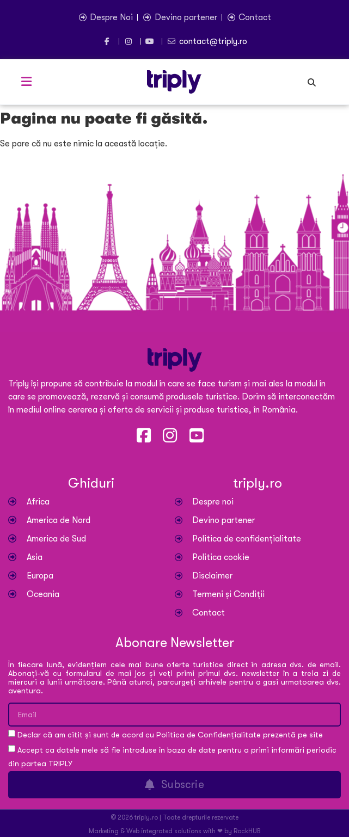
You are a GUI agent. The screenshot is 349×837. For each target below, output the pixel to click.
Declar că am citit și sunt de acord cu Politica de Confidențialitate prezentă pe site (170, 735)
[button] (26, 81)
